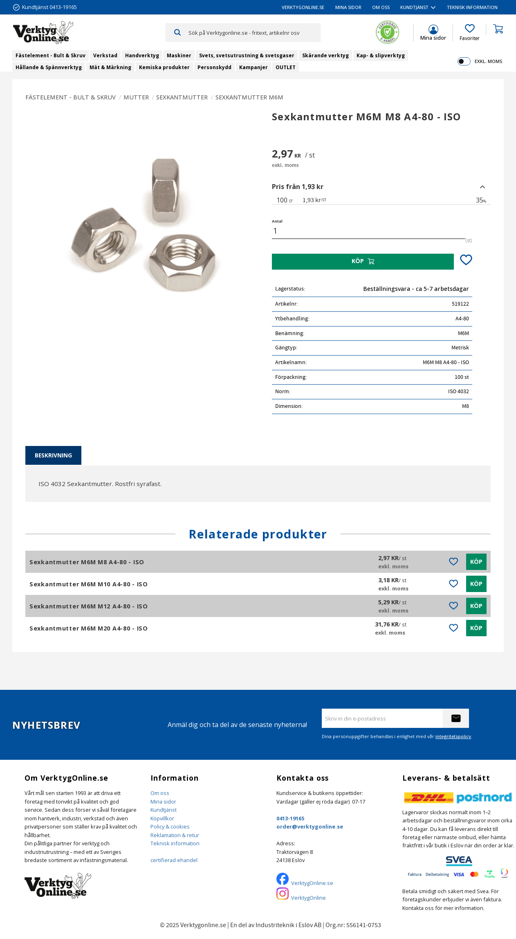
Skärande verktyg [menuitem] (325, 55)
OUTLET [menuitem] (286, 67)
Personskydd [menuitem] (214, 67)
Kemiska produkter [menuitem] (164, 67)
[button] (470, 32)
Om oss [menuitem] (381, 7)
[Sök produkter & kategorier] (254, 32)
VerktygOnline (308, 897)
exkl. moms (488, 61)
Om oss (159, 793)
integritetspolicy (453, 736)
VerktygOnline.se (312, 883)
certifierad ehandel (173, 860)
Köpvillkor (162, 818)
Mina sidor (163, 801)
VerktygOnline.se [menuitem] (303, 7)
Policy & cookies (170, 826)
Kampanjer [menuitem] (253, 67)
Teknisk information (175, 843)
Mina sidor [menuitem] (348, 7)
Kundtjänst (163, 809)
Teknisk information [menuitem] (472, 7)
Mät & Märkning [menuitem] (110, 67)
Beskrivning (53, 455)
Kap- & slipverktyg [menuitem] (381, 55)
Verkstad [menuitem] (105, 55)
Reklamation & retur (174, 835)
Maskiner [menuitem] (179, 55)
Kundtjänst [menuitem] (414, 7)
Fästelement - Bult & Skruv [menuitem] (50, 55)
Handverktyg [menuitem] (142, 55)
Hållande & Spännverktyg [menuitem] (49, 67)
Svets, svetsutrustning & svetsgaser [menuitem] (246, 55)
